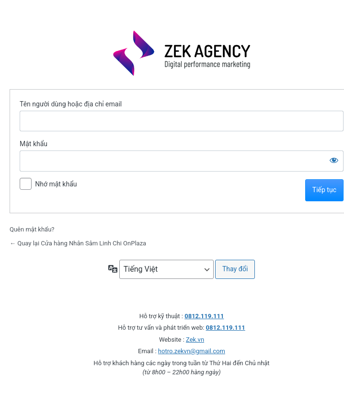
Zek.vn (195, 339)
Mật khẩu (33, 144)
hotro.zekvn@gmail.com (191, 351)
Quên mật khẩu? (32, 229)
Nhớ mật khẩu (56, 184)
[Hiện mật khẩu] (334, 160)
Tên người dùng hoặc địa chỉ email (71, 104)
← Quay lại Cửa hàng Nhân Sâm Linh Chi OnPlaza (78, 243)
